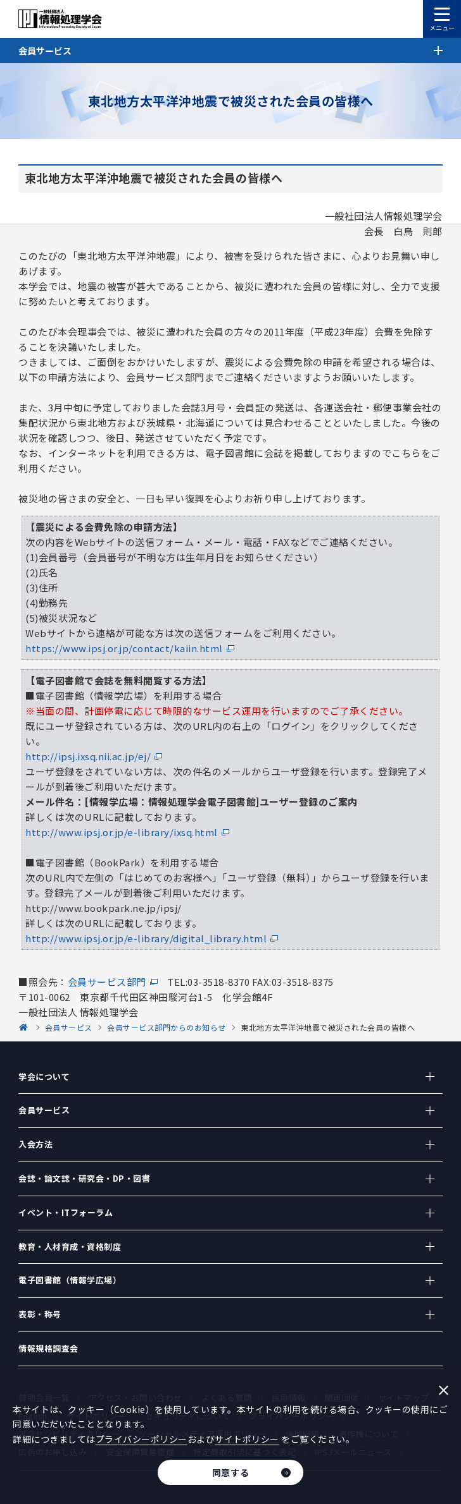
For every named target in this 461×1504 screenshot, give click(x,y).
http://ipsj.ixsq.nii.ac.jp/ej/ (88, 756)
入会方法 (35, 1144)
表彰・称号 (39, 1314)
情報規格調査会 (48, 1348)
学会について (44, 1076)
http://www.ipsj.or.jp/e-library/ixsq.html (121, 832)
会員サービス (44, 1110)
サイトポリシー (247, 1439)
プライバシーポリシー (141, 1439)
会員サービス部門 (107, 981)
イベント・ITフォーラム (65, 1212)
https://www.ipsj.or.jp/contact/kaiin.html (124, 648)
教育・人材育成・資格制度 (69, 1246)
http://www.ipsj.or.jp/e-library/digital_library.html (146, 938)
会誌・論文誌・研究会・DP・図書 (84, 1178)
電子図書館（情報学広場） (69, 1280)
